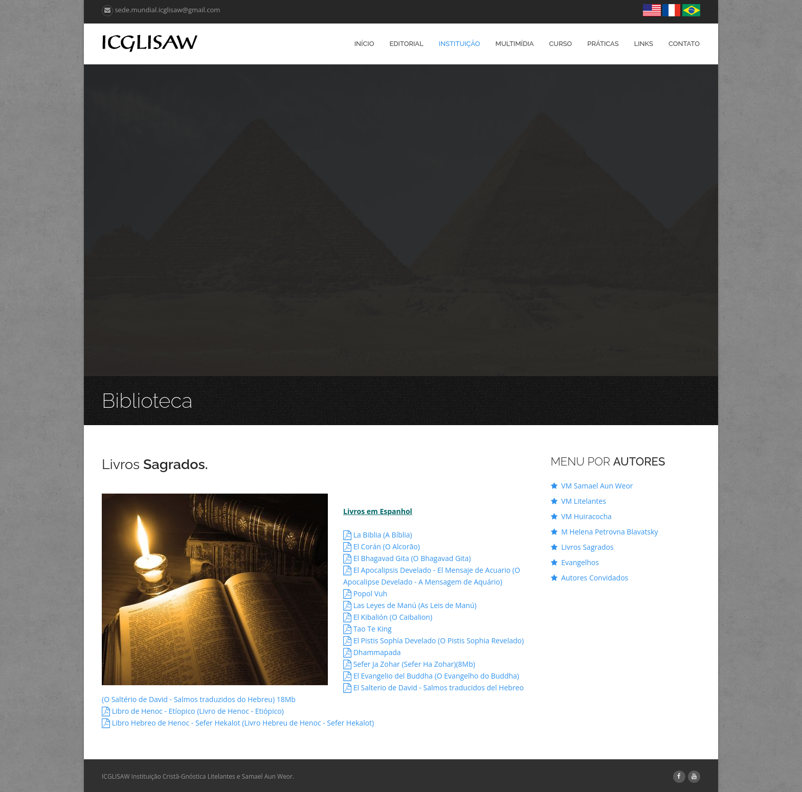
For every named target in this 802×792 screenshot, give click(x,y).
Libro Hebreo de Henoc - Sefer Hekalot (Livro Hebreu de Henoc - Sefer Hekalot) (238, 723)
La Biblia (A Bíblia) (377, 535)
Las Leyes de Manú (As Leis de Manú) (410, 605)
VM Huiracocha (581, 516)
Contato (684, 44)
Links (643, 44)
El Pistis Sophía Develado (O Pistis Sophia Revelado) (433, 640)
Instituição (459, 44)
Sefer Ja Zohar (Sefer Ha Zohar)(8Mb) (409, 664)
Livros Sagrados (582, 547)
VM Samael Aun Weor (592, 486)
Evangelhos (575, 562)
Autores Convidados (590, 578)
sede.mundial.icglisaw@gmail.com (161, 9)
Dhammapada (372, 652)
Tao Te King (367, 629)
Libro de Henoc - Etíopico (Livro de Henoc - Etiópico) (193, 711)
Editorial (406, 44)
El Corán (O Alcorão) (381, 546)
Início (364, 44)
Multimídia (515, 44)
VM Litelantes (578, 501)
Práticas (602, 44)
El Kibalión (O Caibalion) (387, 617)
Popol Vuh (365, 593)
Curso (560, 44)
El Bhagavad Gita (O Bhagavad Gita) (407, 558)
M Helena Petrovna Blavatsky (604, 532)
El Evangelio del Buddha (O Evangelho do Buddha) (431, 676)
